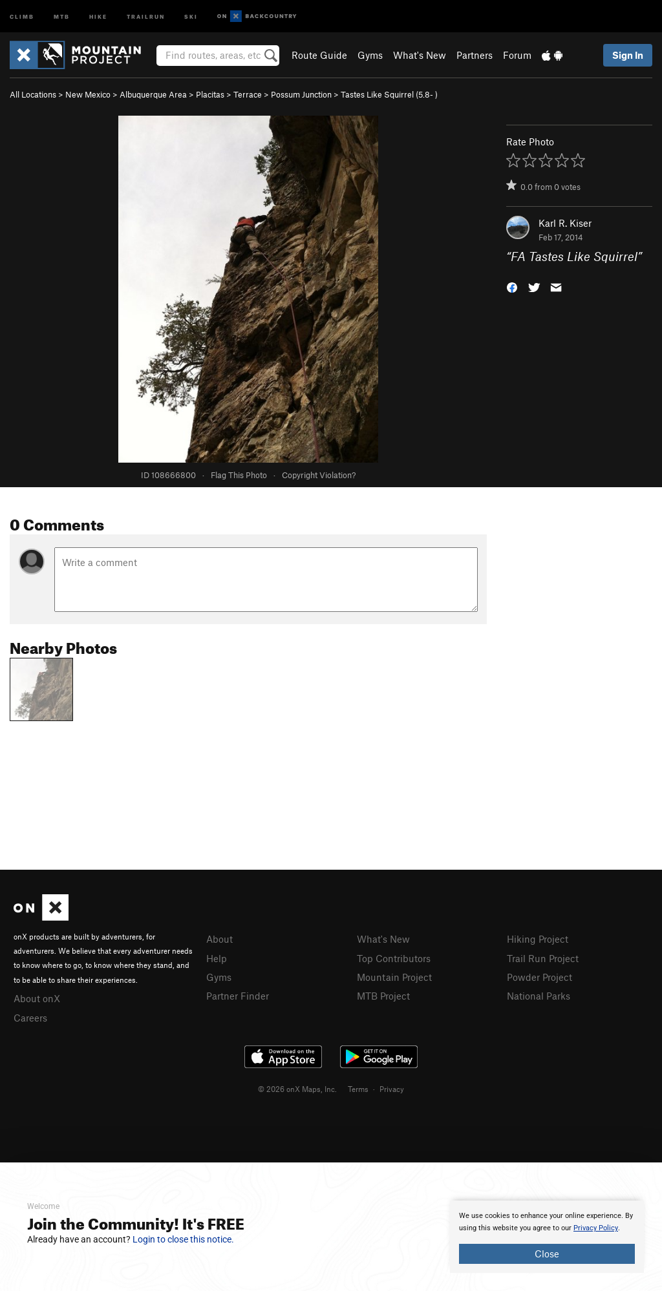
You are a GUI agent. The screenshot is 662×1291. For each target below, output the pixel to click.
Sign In (627, 55)
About (219, 939)
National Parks (538, 996)
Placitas (210, 94)
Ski (191, 16)
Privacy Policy (595, 1228)
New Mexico (88, 94)
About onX (37, 998)
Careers (30, 1017)
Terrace (247, 94)
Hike (98, 16)
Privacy (391, 1088)
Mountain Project (394, 977)
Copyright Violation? (319, 475)
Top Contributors (394, 958)
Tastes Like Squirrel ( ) (389, 94)
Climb (22, 16)
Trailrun (146, 16)
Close (547, 1253)
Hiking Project (537, 939)
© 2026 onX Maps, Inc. (297, 1088)
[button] (512, 286)
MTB (62, 16)
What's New (419, 55)
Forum (517, 55)
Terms (358, 1088)
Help (216, 958)
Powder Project (539, 977)
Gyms (370, 55)
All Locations (33, 94)
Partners (474, 55)
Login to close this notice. (183, 1239)
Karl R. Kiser (565, 223)
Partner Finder (237, 996)
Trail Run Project (543, 958)
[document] (547, 1237)
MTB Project (383, 996)
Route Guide (319, 55)
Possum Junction (301, 94)
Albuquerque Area (153, 94)
